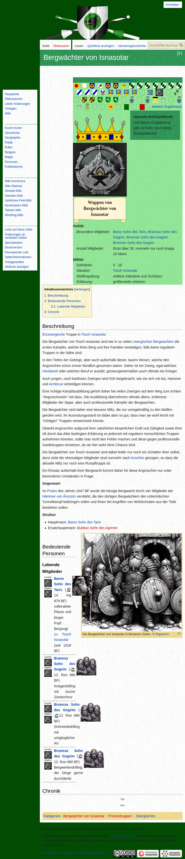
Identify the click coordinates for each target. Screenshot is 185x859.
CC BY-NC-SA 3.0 (123, 836)
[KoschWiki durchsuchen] (166, 45)
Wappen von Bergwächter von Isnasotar (99, 208)
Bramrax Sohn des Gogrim (64, 663)
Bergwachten (163, 342)
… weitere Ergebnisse (165, 107)
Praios (52, 491)
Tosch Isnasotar (125, 271)
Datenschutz (51, 853)
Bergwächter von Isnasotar (84, 816)
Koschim (137, 458)
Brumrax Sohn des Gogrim (133, 243)
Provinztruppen (120, 816)
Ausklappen (128, 80)
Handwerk (50, 371)
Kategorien (52, 816)
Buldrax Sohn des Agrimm (97, 528)
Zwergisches (145, 816)
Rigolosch (162, 634)
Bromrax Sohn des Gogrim (147, 237)
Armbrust (56, 384)
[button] (128, 80)
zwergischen (142, 342)
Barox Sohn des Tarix (129, 232)
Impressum (69, 853)
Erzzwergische (53, 334)
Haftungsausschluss (93, 853)
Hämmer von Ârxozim (59, 496)
